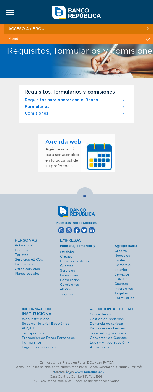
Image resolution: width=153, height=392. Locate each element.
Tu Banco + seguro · (65, 372)
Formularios (75, 107)
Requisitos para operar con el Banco (75, 100)
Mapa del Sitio (94, 372)
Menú (78, 39)
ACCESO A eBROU (78, 28)
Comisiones (75, 113)
